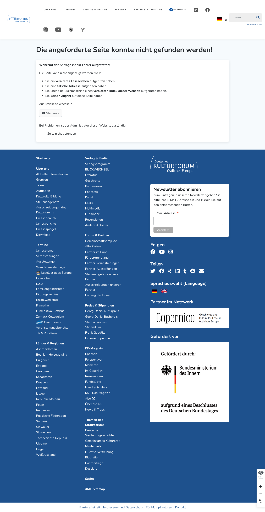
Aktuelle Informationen (52, 174)
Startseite (50, 113)
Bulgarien (42, 360)
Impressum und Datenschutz (123, 507)
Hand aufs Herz (96, 387)
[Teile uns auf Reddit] (193, 271)
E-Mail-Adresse (166, 213)
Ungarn (41, 449)
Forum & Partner (97, 235)
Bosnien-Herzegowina (51, 354)
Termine (69, 9)
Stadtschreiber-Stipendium (96, 324)
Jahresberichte (46, 223)
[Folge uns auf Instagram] (171, 251)
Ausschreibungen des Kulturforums (51, 209)
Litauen (41, 393)
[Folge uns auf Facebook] (153, 251)
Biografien (92, 457)
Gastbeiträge (94, 463)
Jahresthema (45, 250)
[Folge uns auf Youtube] (163, 251)
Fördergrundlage (97, 257)
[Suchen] (241, 17)
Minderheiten (94, 446)
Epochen (91, 354)
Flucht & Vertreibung (99, 452)
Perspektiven (94, 359)
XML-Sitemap (95, 489)
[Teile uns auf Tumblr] (186, 271)
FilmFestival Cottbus (50, 311)
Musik (89, 203)
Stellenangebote (47, 202)
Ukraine (41, 443)
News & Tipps (95, 409)
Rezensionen (94, 219)
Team (40, 185)
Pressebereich (46, 218)
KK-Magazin (94, 348)
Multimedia (93, 208)
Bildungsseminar (47, 294)
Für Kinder (92, 214)
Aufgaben (43, 191)
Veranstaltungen (47, 256)
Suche (89, 479)
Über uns (50, 9)
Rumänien (43, 410)
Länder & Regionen (50, 343)
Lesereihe (43, 278)
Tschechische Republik (52, 438)
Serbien (41, 421)
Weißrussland (46, 454)
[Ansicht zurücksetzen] (261, 501)
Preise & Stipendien (148, 9)
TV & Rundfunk (46, 333)
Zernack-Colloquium (50, 316)
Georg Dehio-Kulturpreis (102, 311)
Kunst (89, 197)
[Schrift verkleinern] (260, 494)
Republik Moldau (48, 399)
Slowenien (43, 432)
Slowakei (42, 427)
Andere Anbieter (96, 225)
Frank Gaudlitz (95, 332)
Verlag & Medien (95, 9)
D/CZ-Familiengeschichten (50, 286)
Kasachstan (44, 377)
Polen (40, 404)
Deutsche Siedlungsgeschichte (99, 432)
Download (43, 234)
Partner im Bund (96, 252)
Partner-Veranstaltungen (102, 263)
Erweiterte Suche (254, 24)
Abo (88, 398)
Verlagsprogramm (97, 164)
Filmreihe (42, 305)
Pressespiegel (46, 229)
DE (222, 19)
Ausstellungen (46, 261)
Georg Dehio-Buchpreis (101, 316)
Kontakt (180, 507)
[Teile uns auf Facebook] (162, 271)
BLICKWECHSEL (97, 169)
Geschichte (92, 180)
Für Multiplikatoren (159, 507)
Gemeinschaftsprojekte (101, 241)
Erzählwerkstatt (47, 300)
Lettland (42, 388)
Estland (41, 365)
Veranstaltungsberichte (52, 328)
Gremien (42, 180)
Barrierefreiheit (89, 507)
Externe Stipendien (98, 338)
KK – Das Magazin (97, 393)
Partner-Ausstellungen (101, 268)
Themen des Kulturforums (94, 422)
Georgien (42, 371)
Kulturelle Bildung (48, 196)
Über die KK (93, 404)
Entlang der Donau (98, 295)
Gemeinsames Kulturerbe (102, 441)
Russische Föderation (51, 415)
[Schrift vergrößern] (260, 486)
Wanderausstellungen (51, 267)
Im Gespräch (94, 370)
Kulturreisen (93, 186)
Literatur (91, 175)
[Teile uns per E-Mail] (202, 271)
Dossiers (91, 468)
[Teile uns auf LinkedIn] (178, 271)
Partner (120, 9)
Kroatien (42, 382)
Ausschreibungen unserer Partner (103, 287)
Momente (91, 365)
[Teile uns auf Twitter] (153, 271)
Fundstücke (93, 381)
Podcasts (91, 192)
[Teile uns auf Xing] (171, 271)
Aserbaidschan (46, 349)
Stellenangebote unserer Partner (102, 276)
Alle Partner (93, 246)
